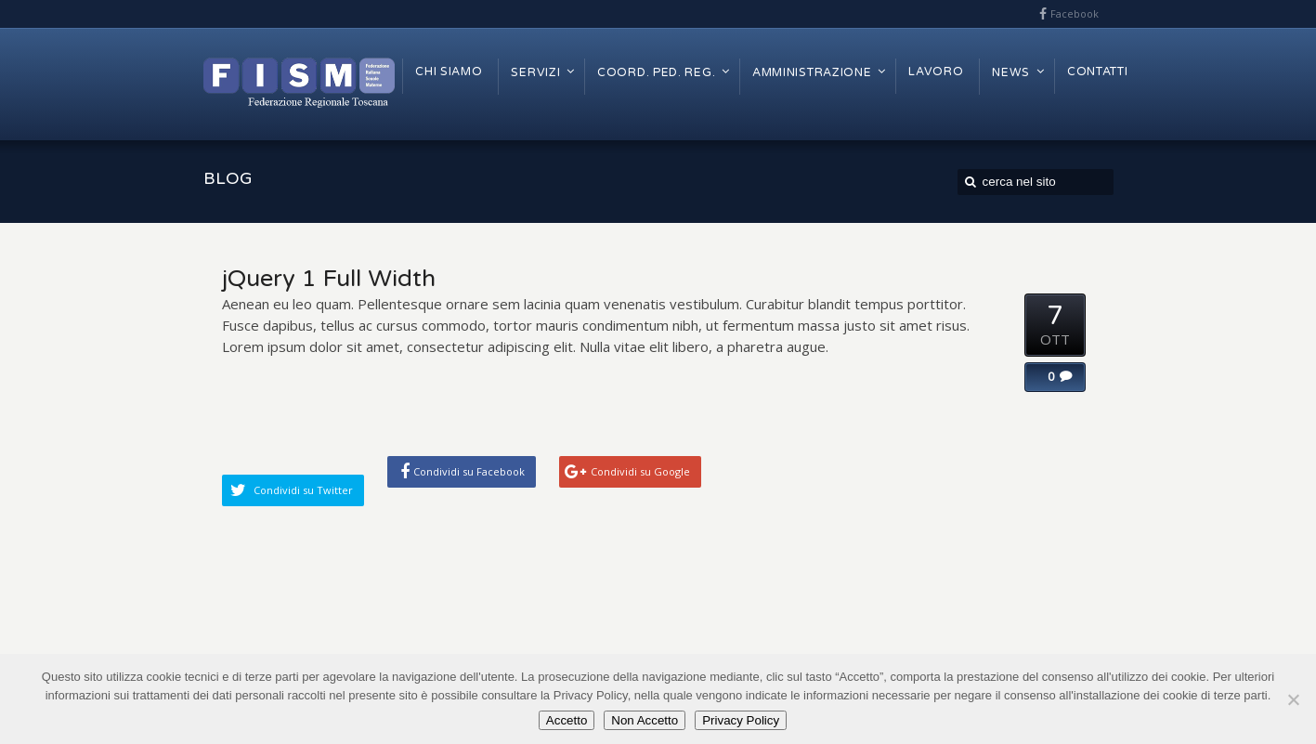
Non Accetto (644, 720)
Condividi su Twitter (303, 490)
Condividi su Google (640, 471)
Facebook (1074, 13)
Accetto (566, 720)
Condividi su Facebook (469, 471)
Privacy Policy (740, 720)
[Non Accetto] (1292, 699)
